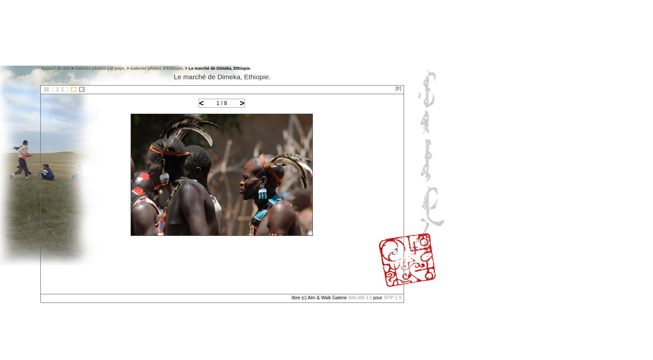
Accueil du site (55, 68)
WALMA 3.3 (360, 297)
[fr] (398, 88)
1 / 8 (221, 103)
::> (82, 89)
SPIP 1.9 (392, 297)
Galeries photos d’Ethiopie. (157, 68)
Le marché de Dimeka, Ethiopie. (222, 77)
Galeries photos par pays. (100, 68)
